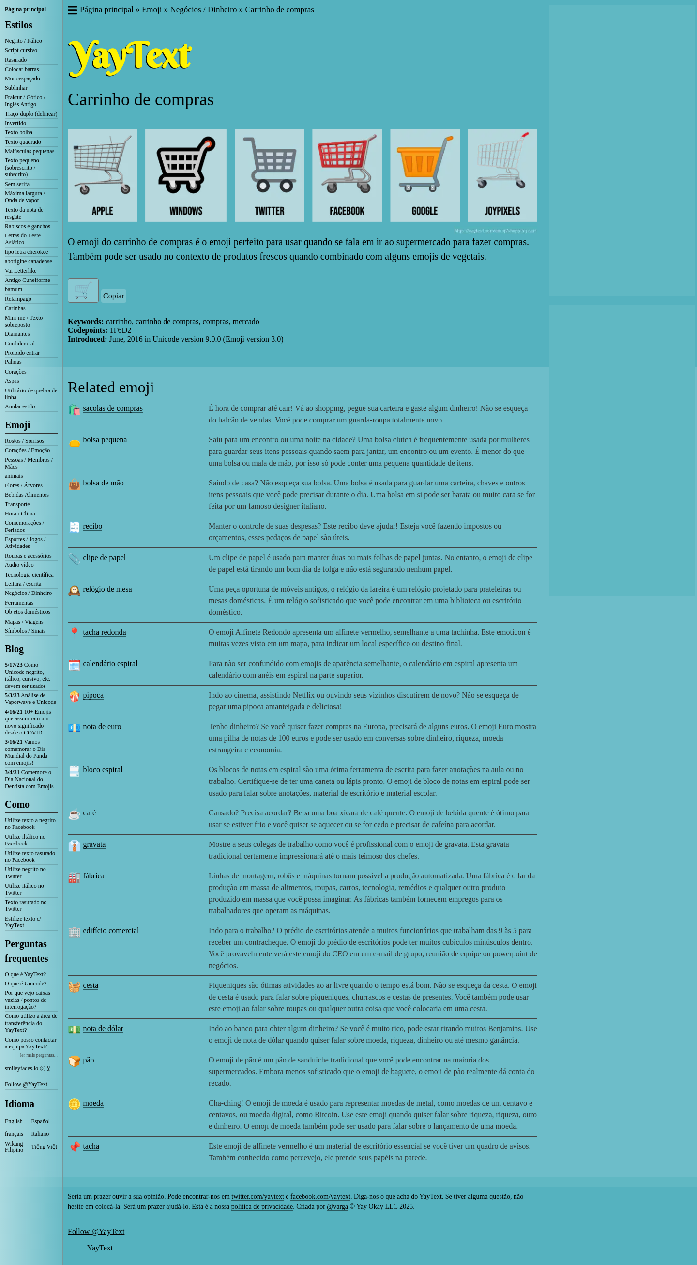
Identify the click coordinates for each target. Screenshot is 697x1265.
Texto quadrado (23, 142)
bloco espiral (102, 769)
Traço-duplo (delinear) (31, 113)
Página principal (25, 9)
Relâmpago (18, 299)
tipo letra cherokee (26, 252)
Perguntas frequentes (26, 951)
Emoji (17, 425)
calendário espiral (110, 663)
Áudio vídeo (19, 565)
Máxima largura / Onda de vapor (25, 196)
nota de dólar (103, 1028)
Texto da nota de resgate (24, 213)
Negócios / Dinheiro (28, 593)
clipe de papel (104, 557)
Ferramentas (19, 602)
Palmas (13, 362)
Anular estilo (20, 406)
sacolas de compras (113, 408)
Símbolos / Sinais (25, 630)
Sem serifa (17, 184)
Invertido (15, 123)
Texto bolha (18, 132)
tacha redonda (104, 632)
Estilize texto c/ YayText (23, 922)
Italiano (40, 1133)
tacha (91, 1146)
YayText (100, 1248)
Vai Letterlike (21, 270)
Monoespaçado (22, 78)
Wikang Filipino (14, 1146)
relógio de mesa (107, 589)
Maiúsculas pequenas (29, 151)
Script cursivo (21, 50)
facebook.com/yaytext (320, 1196)
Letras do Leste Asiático (23, 239)
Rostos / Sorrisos (24, 440)
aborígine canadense (28, 261)
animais (14, 475)
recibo (92, 526)
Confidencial (20, 343)
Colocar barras (22, 69)
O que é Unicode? (25, 983)
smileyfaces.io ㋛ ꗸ (27, 1068)
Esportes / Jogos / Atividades (25, 542)
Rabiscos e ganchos (27, 226)
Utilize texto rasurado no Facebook (30, 856)
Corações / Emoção (27, 450)
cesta (90, 985)
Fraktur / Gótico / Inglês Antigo (25, 101)
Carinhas (15, 308)
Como (17, 804)
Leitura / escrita (23, 583)
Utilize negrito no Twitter (25, 872)
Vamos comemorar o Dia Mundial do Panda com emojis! (26, 752)
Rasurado (16, 59)
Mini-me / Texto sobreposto (24, 321)
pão (88, 1060)
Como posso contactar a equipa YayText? (31, 1043)
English (14, 1121)
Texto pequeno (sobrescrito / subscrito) (22, 167)
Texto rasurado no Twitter (25, 905)
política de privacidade (262, 1206)
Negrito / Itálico (23, 40)
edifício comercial (111, 930)
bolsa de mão (103, 483)
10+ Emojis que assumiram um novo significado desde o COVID (28, 722)
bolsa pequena (105, 440)
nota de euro (102, 726)
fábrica (93, 876)
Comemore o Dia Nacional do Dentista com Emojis (29, 779)
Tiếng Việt (44, 1146)
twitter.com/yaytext (257, 1196)
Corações (16, 371)
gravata (94, 844)
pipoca (93, 695)
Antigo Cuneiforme (27, 280)
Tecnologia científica (29, 574)
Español (40, 1121)
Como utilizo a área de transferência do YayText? (31, 1023)
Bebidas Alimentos (27, 494)
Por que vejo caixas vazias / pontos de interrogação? (27, 999)
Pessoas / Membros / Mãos (29, 463)
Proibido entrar (22, 352)
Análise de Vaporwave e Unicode (30, 698)
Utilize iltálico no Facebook (25, 840)
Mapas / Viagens (24, 621)
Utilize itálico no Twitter (24, 889)
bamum (13, 289)
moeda (93, 1103)
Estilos (18, 24)
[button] (72, 11)
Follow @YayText (26, 1084)
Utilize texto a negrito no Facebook (30, 823)
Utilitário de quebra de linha (31, 394)
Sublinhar (16, 87)
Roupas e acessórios (28, 555)
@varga (337, 1206)
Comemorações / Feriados (24, 526)
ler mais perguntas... (39, 1055)
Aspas (12, 380)
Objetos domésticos (27, 612)
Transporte (17, 504)
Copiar (113, 296)
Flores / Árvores (24, 485)
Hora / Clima (20, 513)
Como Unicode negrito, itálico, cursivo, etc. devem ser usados (27, 675)
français (14, 1133)
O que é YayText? (25, 974)
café (89, 813)
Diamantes (17, 333)
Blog (14, 648)
